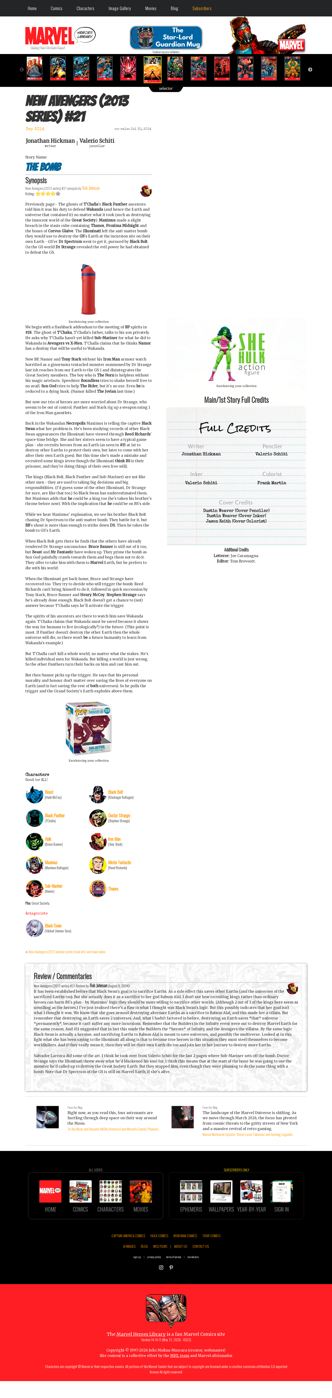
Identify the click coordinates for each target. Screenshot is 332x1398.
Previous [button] (21, 69)
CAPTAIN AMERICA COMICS (128, 1253)
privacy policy (154, 1275)
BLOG (144, 1264)
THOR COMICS (211, 1253)
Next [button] (310, 69)
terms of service (173, 1275)
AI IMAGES (129, 1264)
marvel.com (193, 1275)
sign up (137, 1275)
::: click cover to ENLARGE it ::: (236, 316)
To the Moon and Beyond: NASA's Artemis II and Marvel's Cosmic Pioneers (113, 1128)
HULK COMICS (159, 1253)
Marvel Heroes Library (141, 1352)
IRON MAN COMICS (185, 1253)
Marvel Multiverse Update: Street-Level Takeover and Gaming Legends (247, 1134)
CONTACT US (200, 1264)
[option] (37, 68)
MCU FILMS (160, 1264)
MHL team (179, 1374)
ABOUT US (180, 1264)
